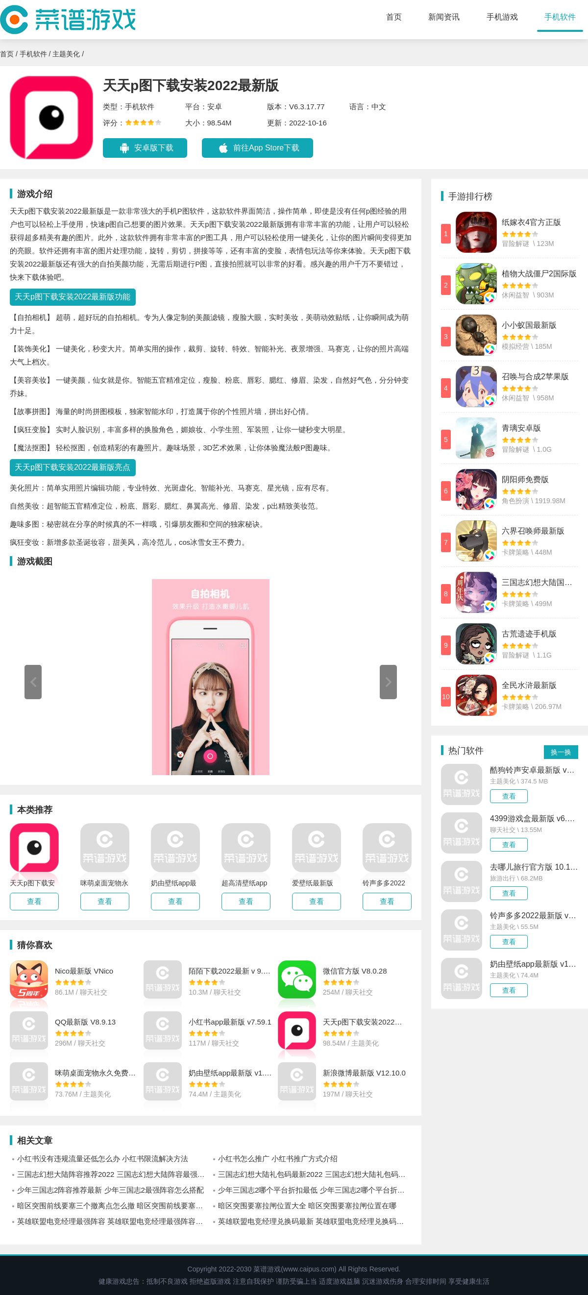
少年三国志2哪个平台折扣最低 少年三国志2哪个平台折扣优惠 (315, 1190)
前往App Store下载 (266, 148)
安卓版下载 (153, 148)
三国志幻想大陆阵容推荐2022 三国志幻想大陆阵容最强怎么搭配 (114, 1174)
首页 (394, 17)
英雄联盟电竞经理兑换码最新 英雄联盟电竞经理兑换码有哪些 (315, 1221)
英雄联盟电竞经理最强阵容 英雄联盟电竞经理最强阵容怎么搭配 (114, 1221)
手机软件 (560, 17)
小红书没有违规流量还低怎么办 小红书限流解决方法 (102, 1158)
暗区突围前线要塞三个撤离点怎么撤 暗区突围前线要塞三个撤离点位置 (114, 1205)
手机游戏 (502, 17)
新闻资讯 (444, 17)
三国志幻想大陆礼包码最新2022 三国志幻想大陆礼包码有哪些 (315, 1174)
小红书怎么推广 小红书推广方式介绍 (278, 1158)
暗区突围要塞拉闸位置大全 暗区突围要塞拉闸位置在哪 (307, 1205)
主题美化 (66, 54)
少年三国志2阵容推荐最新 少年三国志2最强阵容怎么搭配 (110, 1190)
